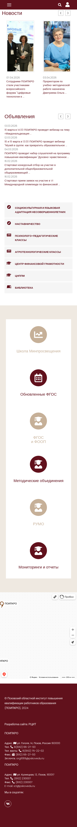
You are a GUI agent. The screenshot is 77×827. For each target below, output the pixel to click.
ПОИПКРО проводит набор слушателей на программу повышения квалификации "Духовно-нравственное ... (37, 155)
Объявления (20, 116)
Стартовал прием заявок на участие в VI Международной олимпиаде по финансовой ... (32, 182)
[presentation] (60, 13)
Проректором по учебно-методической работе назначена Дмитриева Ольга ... (56, 87)
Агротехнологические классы (33, 251)
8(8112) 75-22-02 (31, 751)
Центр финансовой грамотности (34, 263)
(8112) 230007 (20, 778)
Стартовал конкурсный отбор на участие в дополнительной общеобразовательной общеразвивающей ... (30, 168)
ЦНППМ (15, 275)
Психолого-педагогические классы (31, 236)
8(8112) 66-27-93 (22, 747)
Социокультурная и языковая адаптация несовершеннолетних (35, 208)
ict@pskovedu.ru (24, 786)
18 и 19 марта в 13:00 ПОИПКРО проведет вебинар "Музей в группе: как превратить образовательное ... (36, 143)
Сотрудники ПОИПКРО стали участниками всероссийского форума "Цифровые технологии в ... (20, 89)
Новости (12, 13)
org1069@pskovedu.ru (30, 758)
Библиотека (19, 287)
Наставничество (22, 223)
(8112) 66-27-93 (23, 754)
